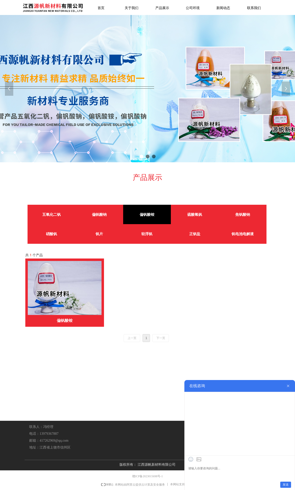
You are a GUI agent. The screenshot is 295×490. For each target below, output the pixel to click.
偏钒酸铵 (147, 215)
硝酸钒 (51, 234)
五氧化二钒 (51, 215)
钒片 (99, 234)
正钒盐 (194, 234)
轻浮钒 (146, 234)
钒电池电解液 (243, 234)
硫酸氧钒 (194, 215)
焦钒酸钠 (242, 215)
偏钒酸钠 (99, 215)
